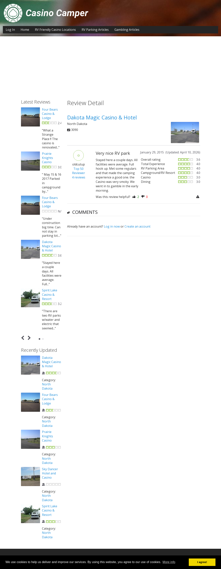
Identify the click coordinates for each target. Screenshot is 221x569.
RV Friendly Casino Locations (55, 30)
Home (25, 30)
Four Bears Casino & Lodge (50, 113)
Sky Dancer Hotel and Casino (50, 473)
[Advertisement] (110, 70)
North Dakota (47, 386)
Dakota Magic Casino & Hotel (51, 246)
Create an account (137, 226)
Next (28, 338)
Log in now (112, 226)
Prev (23, 338)
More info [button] (169, 562)
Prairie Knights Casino (47, 158)
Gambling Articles (126, 30)
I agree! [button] (202, 562)
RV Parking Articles (95, 30)
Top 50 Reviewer (78, 171)
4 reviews (78, 177)
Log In (10, 30)
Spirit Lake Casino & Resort (49, 294)
